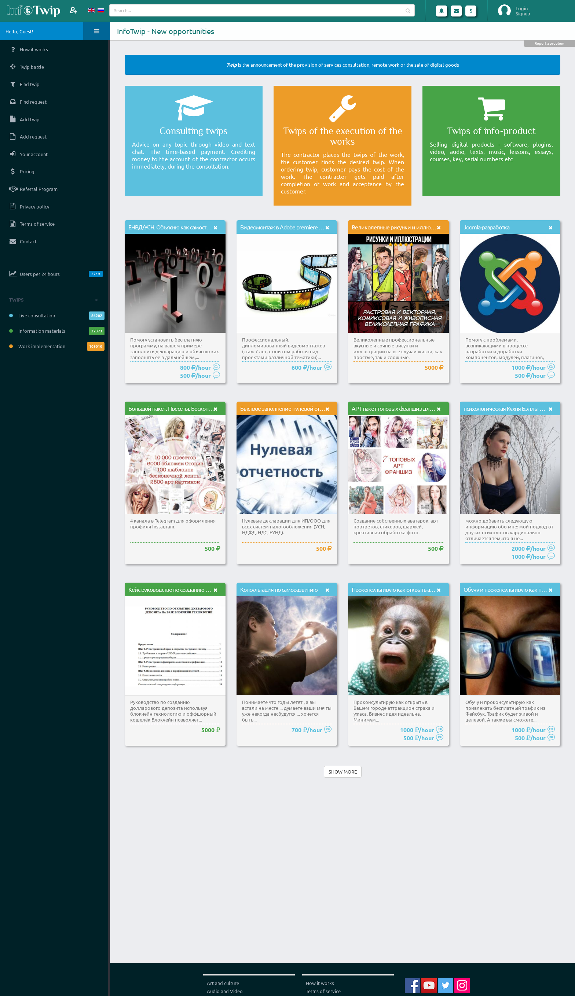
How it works (320, 983)
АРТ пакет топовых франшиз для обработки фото (412, 408)
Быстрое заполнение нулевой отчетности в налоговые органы (316, 408)
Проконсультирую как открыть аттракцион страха (411, 589)
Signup (523, 13)
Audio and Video (225, 991)
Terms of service (323, 991)
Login (522, 8)
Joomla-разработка (486, 226)
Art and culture (223, 983)
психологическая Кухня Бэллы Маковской (515, 408)
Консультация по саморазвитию (279, 589)
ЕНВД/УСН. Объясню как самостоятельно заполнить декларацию (208, 226)
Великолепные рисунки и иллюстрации (401, 226)
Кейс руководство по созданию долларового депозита (194, 589)
